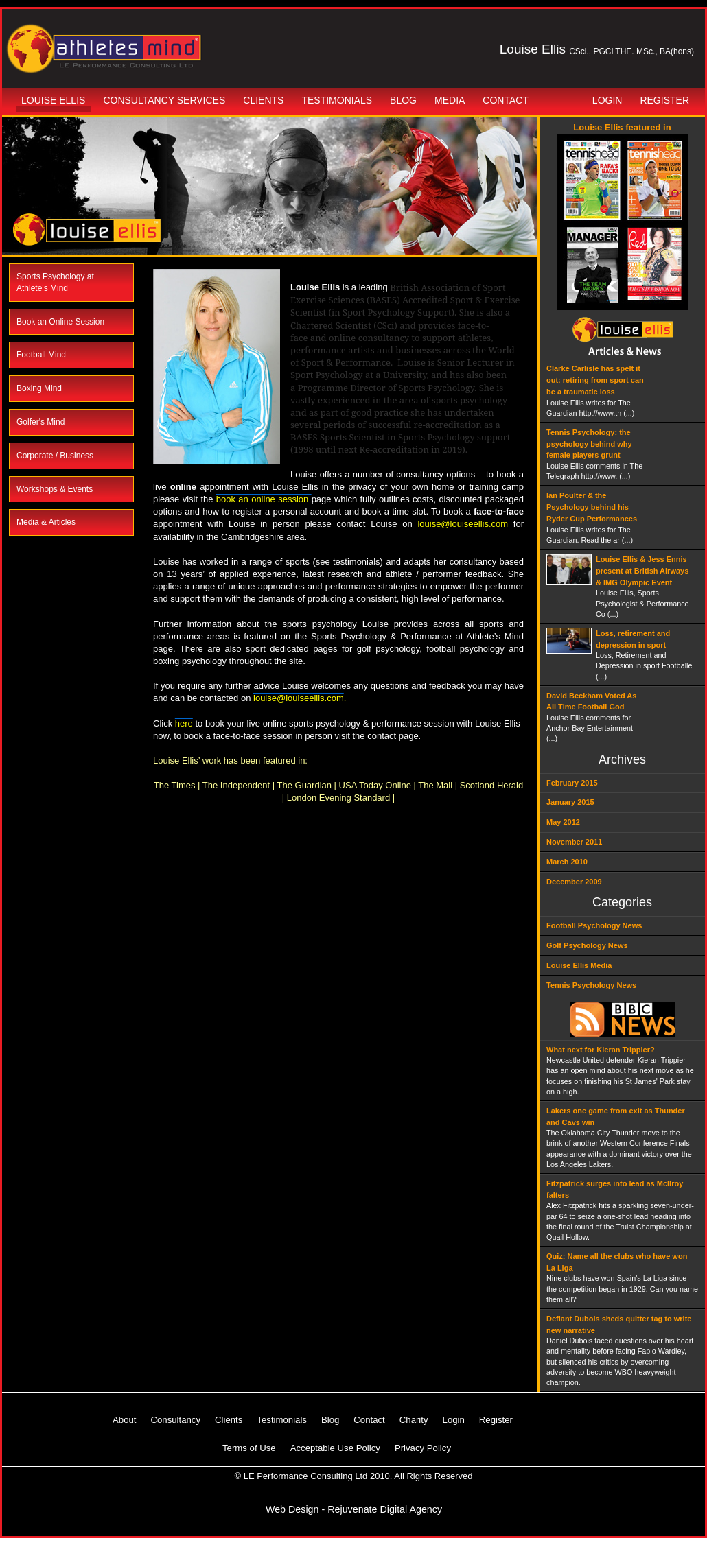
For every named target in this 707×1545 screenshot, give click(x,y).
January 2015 (570, 802)
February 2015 (572, 783)
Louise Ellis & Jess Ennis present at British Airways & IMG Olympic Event (642, 571)
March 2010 (567, 862)
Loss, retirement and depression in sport (633, 639)
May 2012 (563, 822)
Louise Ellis (53, 100)
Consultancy (175, 1420)
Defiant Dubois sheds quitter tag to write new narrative (618, 1324)
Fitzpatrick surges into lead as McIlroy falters (614, 1189)
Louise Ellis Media (579, 965)
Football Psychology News (594, 925)
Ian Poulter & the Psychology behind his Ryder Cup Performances (591, 507)
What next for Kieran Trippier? (600, 1050)
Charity (413, 1420)
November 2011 (574, 842)
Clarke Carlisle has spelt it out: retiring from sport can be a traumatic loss (595, 380)
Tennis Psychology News (591, 985)
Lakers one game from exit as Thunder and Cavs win (615, 1117)
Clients (263, 100)
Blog (403, 100)
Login (607, 100)
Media (449, 100)
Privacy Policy (423, 1448)
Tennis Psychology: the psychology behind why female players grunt (589, 444)
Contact (506, 100)
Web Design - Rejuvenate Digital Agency (354, 1509)
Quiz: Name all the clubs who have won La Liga (616, 1262)
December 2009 (574, 881)
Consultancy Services (164, 100)
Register (664, 100)
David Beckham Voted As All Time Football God (591, 701)
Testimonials (336, 100)
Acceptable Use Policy (335, 1448)
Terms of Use (249, 1448)
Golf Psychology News (587, 945)
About (124, 1420)
